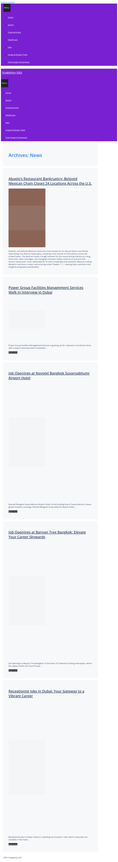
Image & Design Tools (17, 54)
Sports (11, 24)
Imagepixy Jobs (12, 72)
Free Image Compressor (19, 62)
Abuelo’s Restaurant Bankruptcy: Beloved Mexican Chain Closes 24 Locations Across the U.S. (50, 181)
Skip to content (8, 2)
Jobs (10, 47)
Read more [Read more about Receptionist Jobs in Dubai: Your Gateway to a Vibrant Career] (13, 844)
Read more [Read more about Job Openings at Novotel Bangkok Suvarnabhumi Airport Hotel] (13, 511)
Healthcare (13, 39)
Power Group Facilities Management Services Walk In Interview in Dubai (46, 290)
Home (10, 17)
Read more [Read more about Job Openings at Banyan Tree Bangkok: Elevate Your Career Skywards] (13, 670)
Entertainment (14, 32)
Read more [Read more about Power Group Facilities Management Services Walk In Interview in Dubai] (13, 352)
